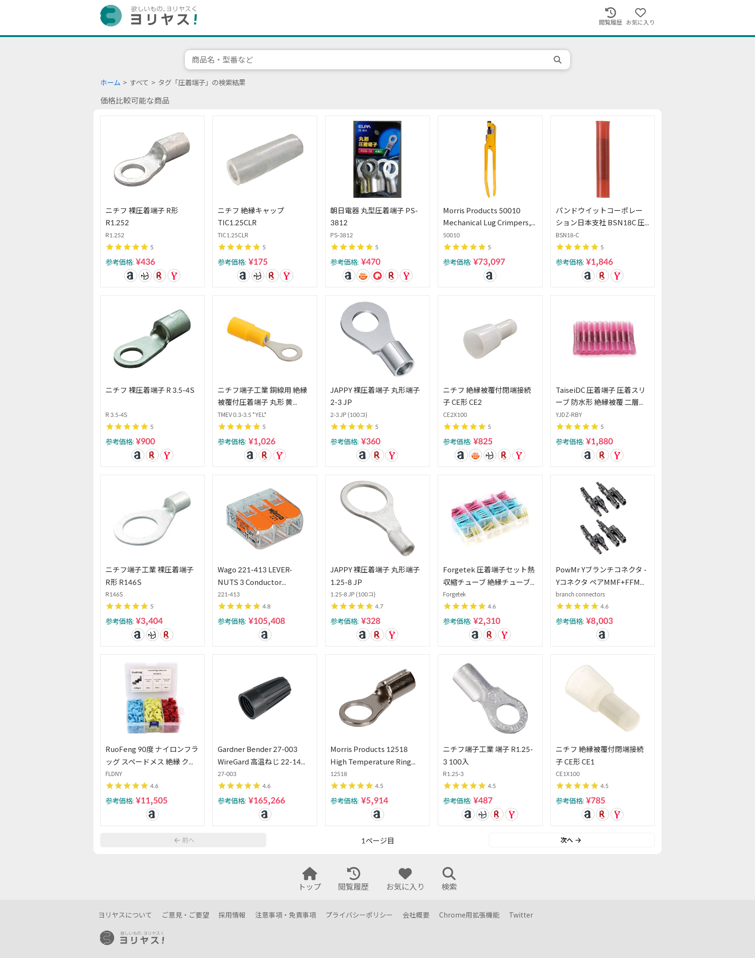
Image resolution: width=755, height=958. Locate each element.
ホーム (110, 82)
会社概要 (416, 915)
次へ (570, 840)
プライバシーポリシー (359, 915)
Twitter (521, 915)
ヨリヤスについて (125, 915)
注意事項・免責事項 (285, 915)
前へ (184, 840)
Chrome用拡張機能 (469, 915)
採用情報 (232, 915)
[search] (558, 59)
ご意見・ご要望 (185, 915)
